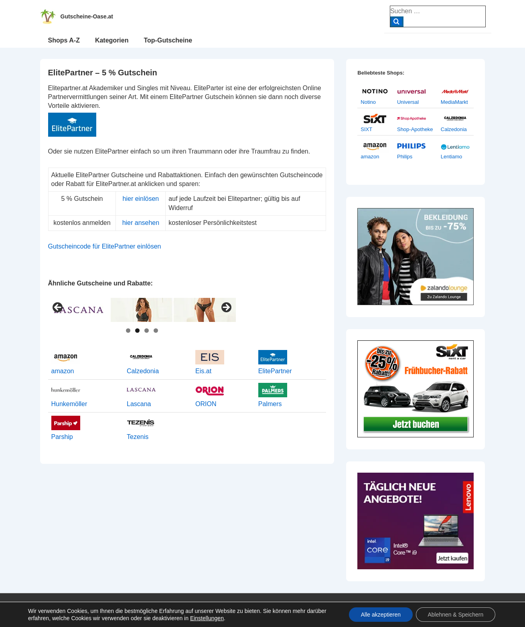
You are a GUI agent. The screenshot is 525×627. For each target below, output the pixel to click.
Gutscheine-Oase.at (87, 16)
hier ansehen (141, 222)
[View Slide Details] (142, 310)
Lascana (139, 403)
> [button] (226, 308)
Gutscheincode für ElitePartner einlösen (104, 246)
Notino (368, 102)
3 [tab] (146, 330)
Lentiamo (451, 157)
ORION (205, 403)
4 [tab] (156, 330)
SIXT (366, 129)
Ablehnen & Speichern (455, 614)
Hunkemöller (69, 403)
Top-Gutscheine (168, 40)
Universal (408, 102)
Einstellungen (207, 618)
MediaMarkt (454, 102)
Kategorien (112, 40)
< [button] (58, 308)
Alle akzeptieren (380, 614)
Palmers (270, 403)
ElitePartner (275, 371)
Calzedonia (143, 371)
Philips (404, 157)
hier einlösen (141, 198)
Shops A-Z (64, 40)
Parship (62, 436)
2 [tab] (137, 330)
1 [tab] (128, 330)
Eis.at (203, 371)
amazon (62, 371)
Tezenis (137, 436)
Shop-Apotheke (415, 129)
